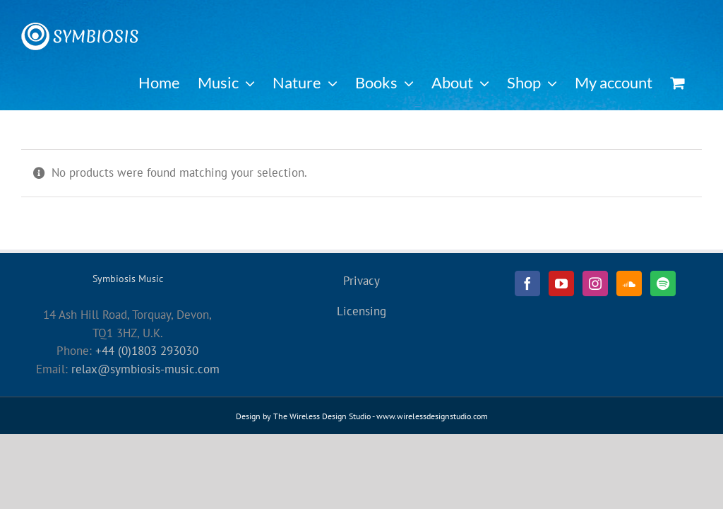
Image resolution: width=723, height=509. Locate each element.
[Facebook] (527, 283)
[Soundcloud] (629, 283)
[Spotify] (663, 283)
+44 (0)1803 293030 (146, 350)
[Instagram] (595, 283)
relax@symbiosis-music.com (145, 369)
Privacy (361, 280)
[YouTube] (561, 283)
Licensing (361, 311)
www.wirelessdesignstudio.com (432, 416)
